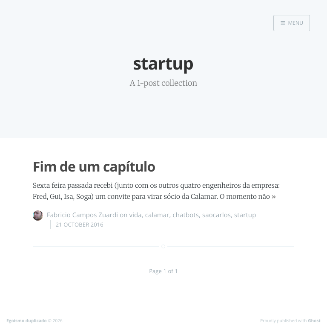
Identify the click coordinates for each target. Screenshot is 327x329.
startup (245, 215)
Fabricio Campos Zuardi (82, 215)
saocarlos (216, 215)
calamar (157, 215)
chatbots (185, 215)
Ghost (314, 320)
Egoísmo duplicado (26, 320)
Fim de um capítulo (94, 166)
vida (135, 215)
